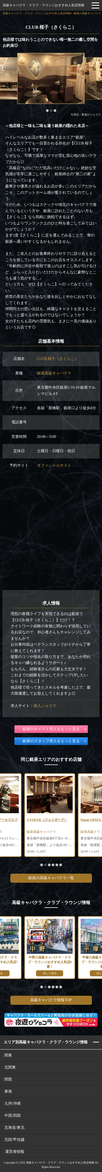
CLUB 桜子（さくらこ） (58, 359)
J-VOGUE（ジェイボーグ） (47, 820)
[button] (47, 110)
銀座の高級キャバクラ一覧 (51, 878)
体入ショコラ (44, 706)
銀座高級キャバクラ (54, 373)
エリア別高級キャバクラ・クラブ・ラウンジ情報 (46, 1042)
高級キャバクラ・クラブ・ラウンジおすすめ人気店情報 (43, 5)
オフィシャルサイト (54, 465)
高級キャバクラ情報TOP (51, 1000)
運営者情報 (14, 1152)
